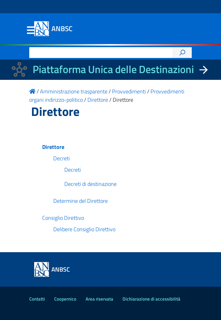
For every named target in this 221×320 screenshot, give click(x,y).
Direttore (53, 147)
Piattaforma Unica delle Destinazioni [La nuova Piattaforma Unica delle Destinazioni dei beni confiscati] (113, 69)
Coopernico (65, 298)
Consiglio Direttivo (63, 218)
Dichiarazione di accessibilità (151, 298)
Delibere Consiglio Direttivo (84, 229)
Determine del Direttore (80, 201)
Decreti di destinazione (90, 184)
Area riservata (99, 298)
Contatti (37, 298)
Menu (30, 30)
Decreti (61, 158)
